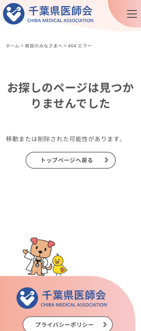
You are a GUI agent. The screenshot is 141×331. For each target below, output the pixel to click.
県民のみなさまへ (44, 45)
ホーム (13, 45)
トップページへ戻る (66, 160)
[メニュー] (132, 14)
